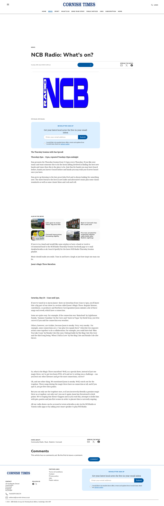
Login (156, 5)
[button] (7, 4)
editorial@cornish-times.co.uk (19, 497)
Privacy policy (53, 476)
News (33, 47)
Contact (51, 474)
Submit (83, 137)
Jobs (50, 478)
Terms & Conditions (56, 472)
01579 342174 (16, 494)
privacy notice (65, 144)
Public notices (54, 480)
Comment (94, 459)
